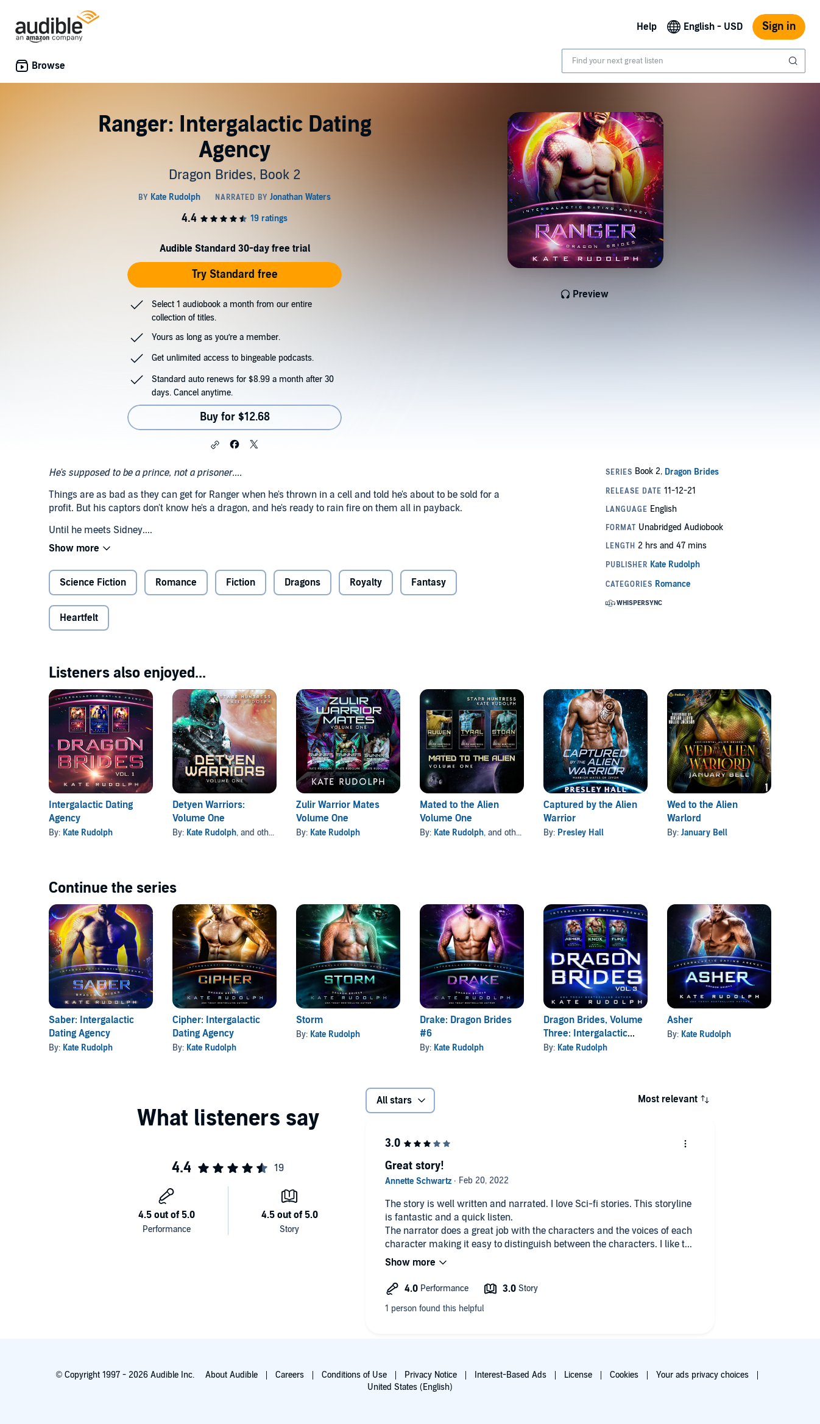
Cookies (624, 1375)
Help (647, 27)
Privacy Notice (431, 1375)
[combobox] (683, 61)
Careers (289, 1375)
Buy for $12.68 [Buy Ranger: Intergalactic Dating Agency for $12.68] (235, 417)
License (578, 1375)
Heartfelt (79, 618)
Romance (176, 582)
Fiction (240, 582)
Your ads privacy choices (702, 1375)
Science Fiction (93, 582)
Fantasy (428, 582)
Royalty (366, 582)
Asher (680, 1020)
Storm (309, 1020)
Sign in (779, 26)
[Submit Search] (794, 61)
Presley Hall (580, 832)
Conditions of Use (354, 1375)
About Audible (231, 1375)
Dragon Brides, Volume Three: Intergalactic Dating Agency (593, 1033)
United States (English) (410, 1387)
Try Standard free (235, 274)
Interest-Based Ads (510, 1375)
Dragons (302, 582)
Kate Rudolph (88, 832)
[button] (215, 445)
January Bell (704, 832)
